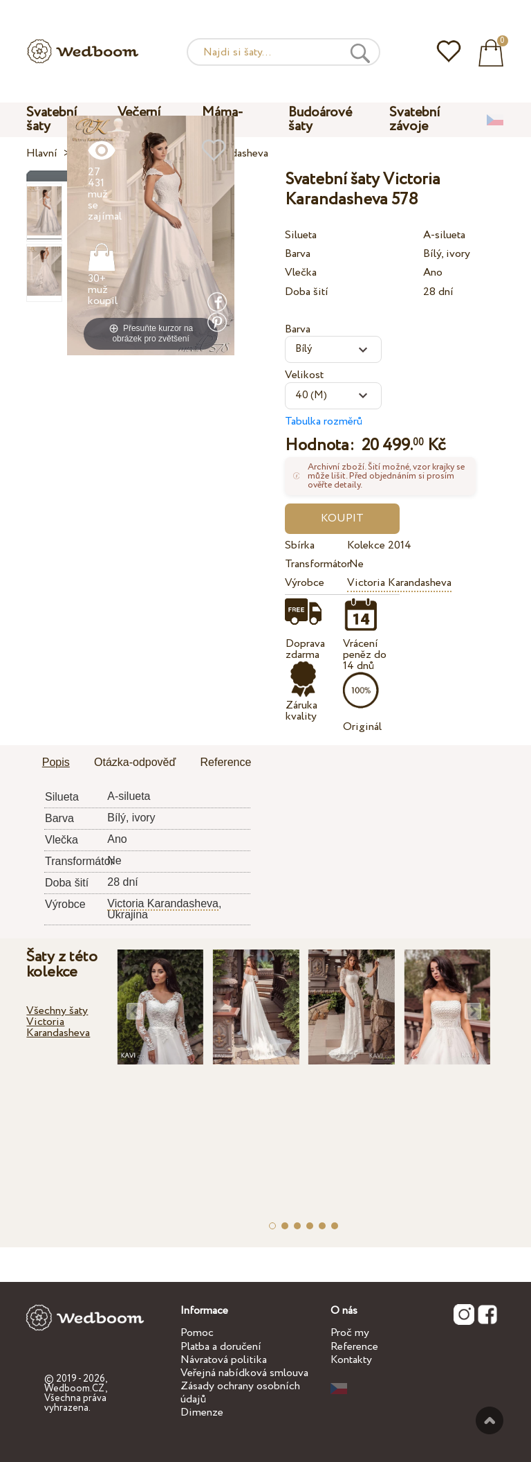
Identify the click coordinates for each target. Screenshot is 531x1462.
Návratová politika (223, 1360)
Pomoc (197, 1333)
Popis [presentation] (56, 762)
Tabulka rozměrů (323, 421)
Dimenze (201, 1412)
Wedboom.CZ (74, 1389)
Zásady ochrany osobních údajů (240, 1392)
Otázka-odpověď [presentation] (135, 762)
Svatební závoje (414, 119)
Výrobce (304, 582)
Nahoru (489, 1420)
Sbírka (300, 545)
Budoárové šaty (320, 119)
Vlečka (301, 272)
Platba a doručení (220, 1347)
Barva (297, 253)
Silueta (301, 235)
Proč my (349, 1333)
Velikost (304, 375)
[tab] (56, 763)
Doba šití (306, 291)
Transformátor (313, 564)
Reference (354, 1347)
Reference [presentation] (226, 762)
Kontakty (351, 1360)
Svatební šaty (51, 119)
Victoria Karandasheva (399, 583)
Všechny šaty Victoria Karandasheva (58, 1022)
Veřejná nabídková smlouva (244, 1373)
